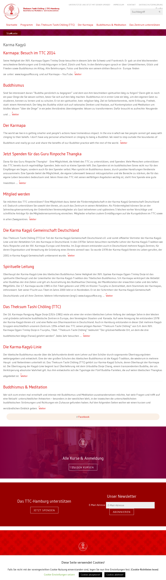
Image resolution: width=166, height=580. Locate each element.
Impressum (118, 4)
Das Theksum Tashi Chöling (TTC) (55, 24)
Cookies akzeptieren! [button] (90, 574)
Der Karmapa (85, 24)
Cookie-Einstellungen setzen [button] (59, 574)
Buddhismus (13, 85)
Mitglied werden (16, 194)
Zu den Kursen (83, 467)
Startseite (11, 24)
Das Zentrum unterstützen (144, 24)
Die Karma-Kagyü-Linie (22, 346)
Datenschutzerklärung (151, 4)
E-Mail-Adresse (122, 505)
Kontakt (131, 4)
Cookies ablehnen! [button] (114, 574)
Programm (26, 24)
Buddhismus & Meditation (111, 24)
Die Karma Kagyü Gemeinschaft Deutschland (41, 230)
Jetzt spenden (44, 510)
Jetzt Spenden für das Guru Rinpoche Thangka (42, 153)
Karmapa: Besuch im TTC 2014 (29, 52)
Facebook (83, 416)
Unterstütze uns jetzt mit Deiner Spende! (89, 4)
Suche (146, 11)
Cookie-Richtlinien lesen (144, 569)
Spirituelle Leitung (18, 266)
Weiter (20, 181)
